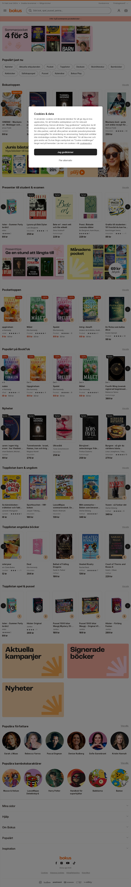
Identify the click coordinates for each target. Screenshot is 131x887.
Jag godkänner (65, 152)
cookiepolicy (86, 143)
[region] (66, 137)
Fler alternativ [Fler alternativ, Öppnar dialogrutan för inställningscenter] (65, 160)
